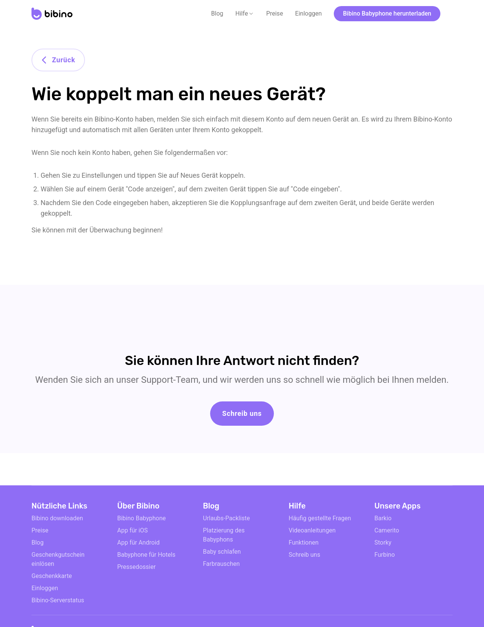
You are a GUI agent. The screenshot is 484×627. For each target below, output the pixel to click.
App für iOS (132, 530)
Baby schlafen (222, 551)
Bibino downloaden (57, 518)
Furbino (384, 554)
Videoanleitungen (312, 530)
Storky (382, 542)
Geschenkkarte (51, 576)
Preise (274, 13)
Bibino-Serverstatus (57, 600)
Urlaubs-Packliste (226, 518)
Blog (217, 13)
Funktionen (304, 542)
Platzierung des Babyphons (224, 535)
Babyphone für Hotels (146, 554)
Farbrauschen (221, 563)
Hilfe (242, 13)
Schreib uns (242, 413)
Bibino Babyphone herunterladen (387, 13)
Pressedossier (136, 566)
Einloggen (308, 13)
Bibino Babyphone (141, 518)
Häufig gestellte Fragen (320, 518)
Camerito (386, 530)
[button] (245, 13)
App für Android (138, 542)
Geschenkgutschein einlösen (58, 559)
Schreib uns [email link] (304, 554)
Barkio (382, 518)
